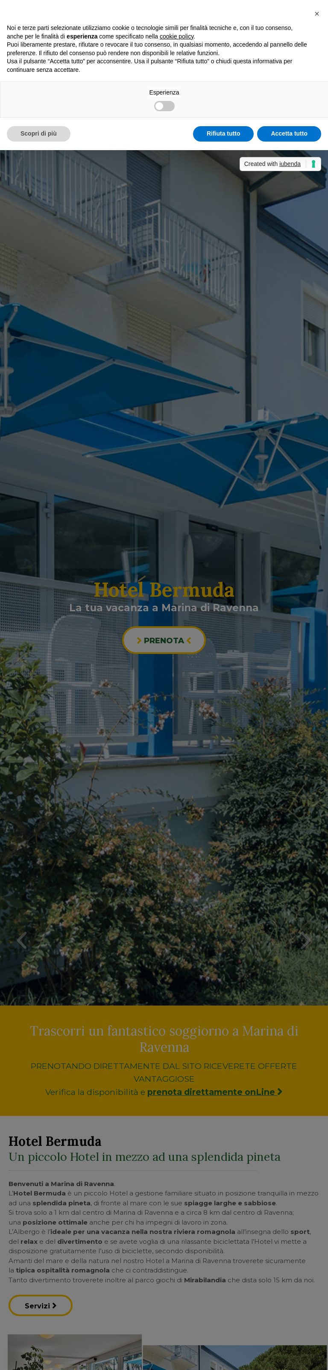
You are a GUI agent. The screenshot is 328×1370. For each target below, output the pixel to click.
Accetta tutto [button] (289, 133)
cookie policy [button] (176, 36)
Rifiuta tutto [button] (223, 133)
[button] (317, 14)
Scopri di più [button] (38, 133)
